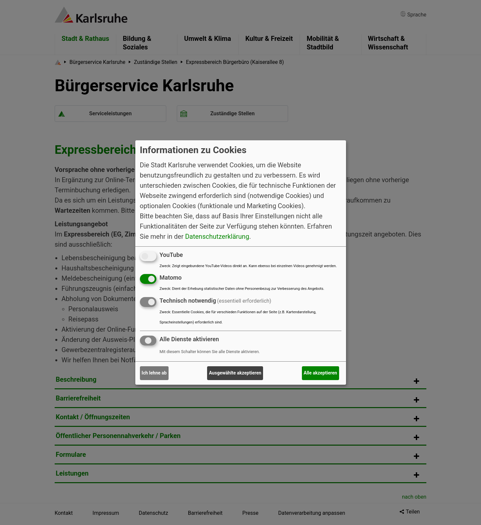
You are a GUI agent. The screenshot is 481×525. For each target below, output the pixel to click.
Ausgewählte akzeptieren (235, 372)
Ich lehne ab (154, 372)
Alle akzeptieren (320, 372)
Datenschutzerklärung (217, 236)
